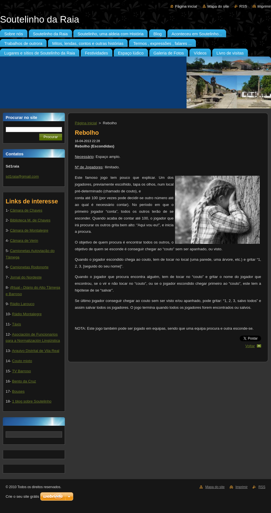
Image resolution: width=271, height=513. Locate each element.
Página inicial (186, 6)
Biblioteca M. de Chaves (30, 220)
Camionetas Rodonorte (29, 267)
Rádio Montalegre (27, 314)
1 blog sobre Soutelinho (31, 401)
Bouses (18, 391)
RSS (243, 6)
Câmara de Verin (24, 240)
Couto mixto (22, 361)
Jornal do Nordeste (25, 277)
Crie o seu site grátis (22, 496)
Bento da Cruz (24, 381)
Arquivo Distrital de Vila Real (35, 351)
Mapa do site (218, 6)
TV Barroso (21, 371)
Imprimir (264, 6)
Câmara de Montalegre (29, 230)
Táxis (16, 324)
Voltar (250, 346)
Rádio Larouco (22, 304)
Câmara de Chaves (26, 210)
